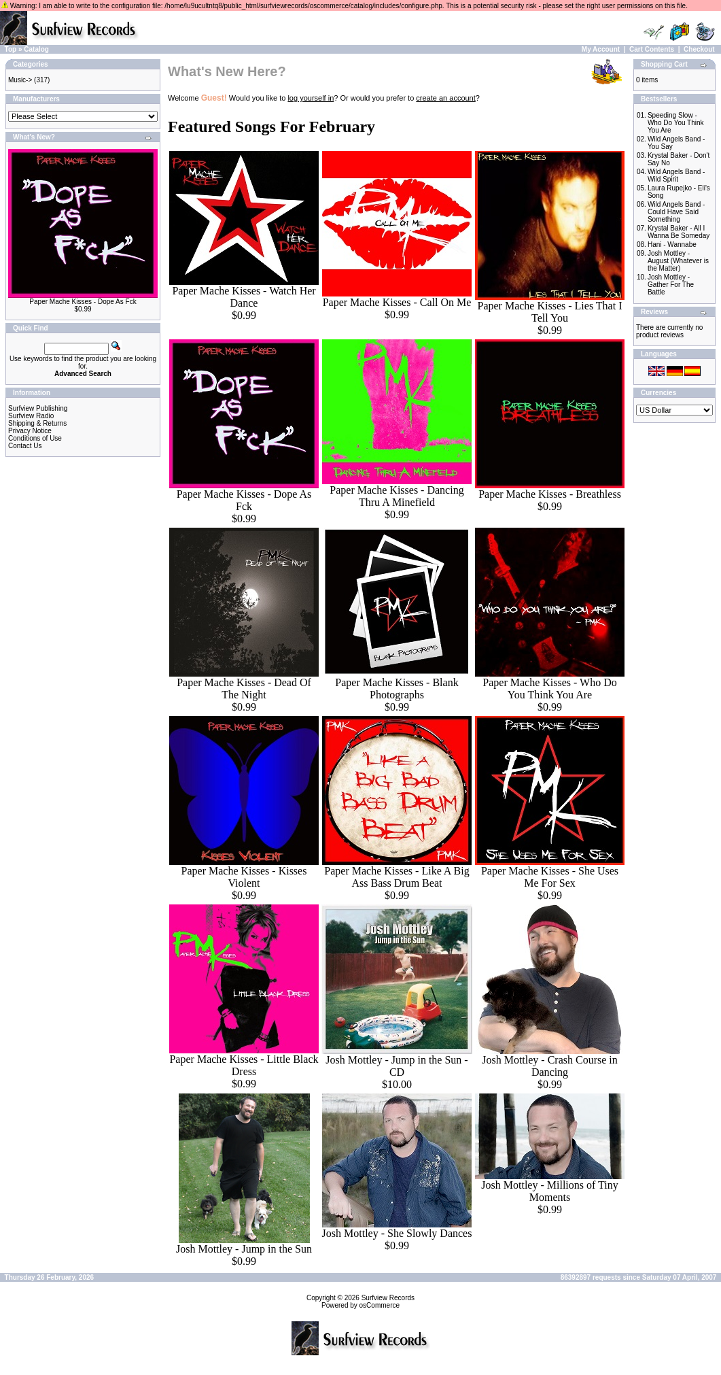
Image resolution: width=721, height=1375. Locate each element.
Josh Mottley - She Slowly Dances (397, 1233)
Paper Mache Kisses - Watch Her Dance (243, 297)
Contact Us (24, 445)
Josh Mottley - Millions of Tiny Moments (549, 1191)
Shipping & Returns (37, 423)
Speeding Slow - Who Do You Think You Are (676, 123)
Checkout (699, 49)
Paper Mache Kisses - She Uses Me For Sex (549, 877)
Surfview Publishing (37, 408)
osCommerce (379, 1305)
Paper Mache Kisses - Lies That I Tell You (550, 312)
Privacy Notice (30, 431)
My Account (601, 49)
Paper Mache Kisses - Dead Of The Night (244, 688)
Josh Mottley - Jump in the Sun (244, 1249)
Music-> (20, 80)
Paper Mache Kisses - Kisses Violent (244, 877)
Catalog (36, 49)
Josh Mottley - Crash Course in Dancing (550, 1066)
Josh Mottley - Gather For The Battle (671, 284)
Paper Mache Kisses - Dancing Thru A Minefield (396, 496)
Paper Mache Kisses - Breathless (549, 494)
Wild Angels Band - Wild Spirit (676, 175)
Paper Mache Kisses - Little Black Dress (243, 1065)
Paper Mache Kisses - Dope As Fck (82, 301)
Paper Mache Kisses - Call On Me (397, 302)
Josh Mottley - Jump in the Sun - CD (397, 1066)
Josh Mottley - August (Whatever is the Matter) (678, 261)
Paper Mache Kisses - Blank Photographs (396, 688)
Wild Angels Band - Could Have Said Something (676, 212)
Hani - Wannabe (672, 244)
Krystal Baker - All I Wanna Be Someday (678, 231)
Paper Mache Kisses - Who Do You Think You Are (549, 688)
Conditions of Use (35, 438)
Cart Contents (651, 49)
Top (11, 49)
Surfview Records (388, 1298)
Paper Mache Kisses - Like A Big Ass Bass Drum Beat (396, 877)
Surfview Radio (31, 416)
